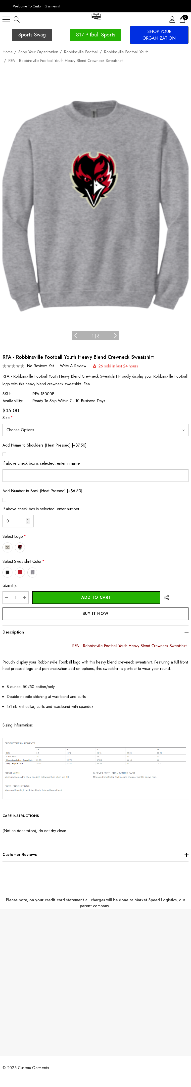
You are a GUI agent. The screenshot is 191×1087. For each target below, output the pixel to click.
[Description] (95, 632)
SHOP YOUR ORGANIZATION (159, 34)
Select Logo (14, 537)
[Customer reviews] (95, 855)
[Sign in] (172, 19)
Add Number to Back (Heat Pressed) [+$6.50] (42, 491)
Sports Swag (32, 34)
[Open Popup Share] (166, 597)
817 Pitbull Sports (95, 34)
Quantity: (9, 585)
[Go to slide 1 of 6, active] (95, 336)
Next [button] (109, 335)
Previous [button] (82, 335)
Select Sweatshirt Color (23, 562)
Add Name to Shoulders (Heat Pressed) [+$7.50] (44, 445)
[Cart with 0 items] (182, 19)
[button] (32, 35)
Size (7, 418)
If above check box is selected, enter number (40, 509)
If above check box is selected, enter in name (41, 463)
